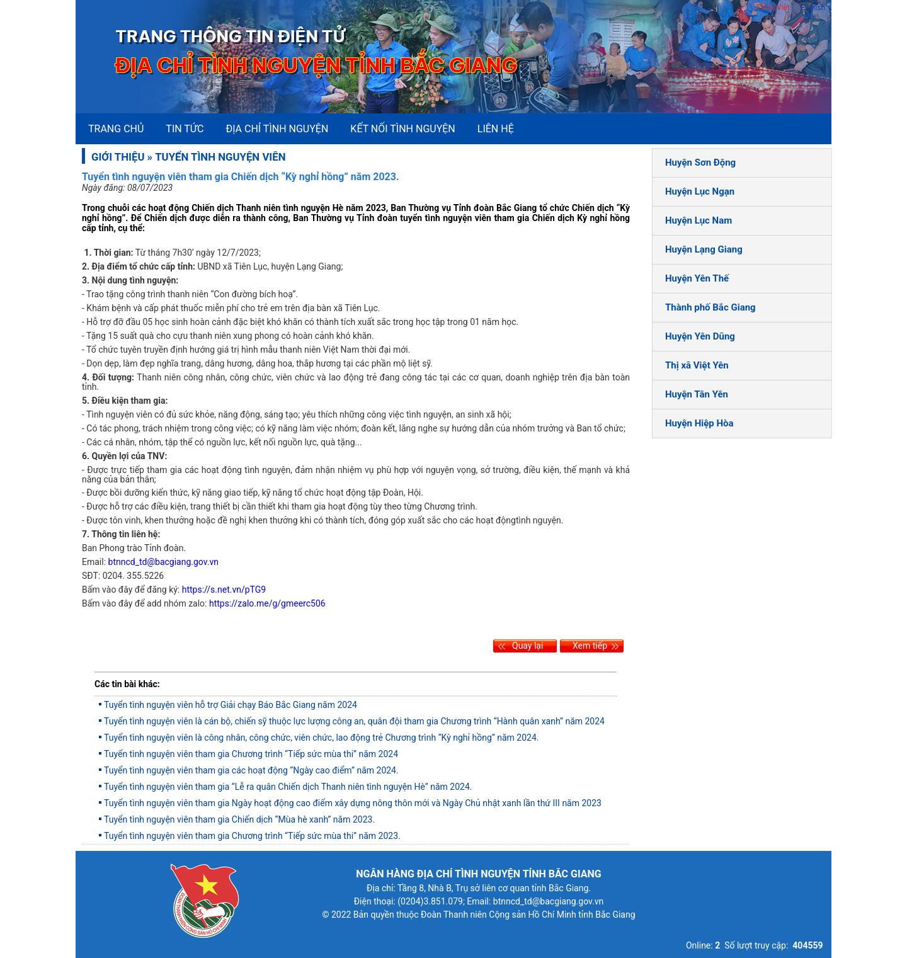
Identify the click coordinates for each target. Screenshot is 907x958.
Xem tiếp (590, 646)
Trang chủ (116, 129)
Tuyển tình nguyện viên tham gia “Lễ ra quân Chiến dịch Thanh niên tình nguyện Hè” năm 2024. (288, 787)
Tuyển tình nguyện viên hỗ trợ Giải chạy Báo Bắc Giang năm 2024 (230, 705)
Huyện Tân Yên (696, 394)
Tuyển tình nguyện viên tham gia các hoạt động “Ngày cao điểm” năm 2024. (251, 770)
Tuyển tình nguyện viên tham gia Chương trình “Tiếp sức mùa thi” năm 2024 (251, 754)
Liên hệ (495, 129)
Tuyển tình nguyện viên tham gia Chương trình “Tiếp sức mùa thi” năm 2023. (252, 836)
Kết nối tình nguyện (402, 129)
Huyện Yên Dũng (700, 336)
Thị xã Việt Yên (697, 365)
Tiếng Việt (773, 7)
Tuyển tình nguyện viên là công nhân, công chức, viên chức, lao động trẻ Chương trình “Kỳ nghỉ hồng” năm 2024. (321, 738)
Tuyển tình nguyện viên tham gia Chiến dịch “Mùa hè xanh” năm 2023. (239, 819)
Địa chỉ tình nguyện (276, 129)
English (813, 7)
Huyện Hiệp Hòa (699, 423)
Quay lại (527, 646)
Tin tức (184, 129)
